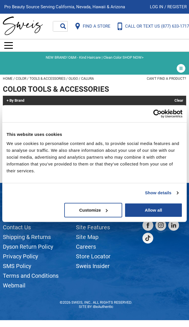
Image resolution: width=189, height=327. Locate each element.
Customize (93, 210)
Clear (178, 101)
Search (63, 26)
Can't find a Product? (166, 79)
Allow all (153, 210)
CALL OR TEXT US (157, 26)
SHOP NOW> (133, 57)
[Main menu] (8, 45)
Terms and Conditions (31, 275)
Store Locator (93, 256)
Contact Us (17, 227)
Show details (158, 192)
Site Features (93, 227)
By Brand (16, 101)
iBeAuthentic (103, 306)
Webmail (14, 285)
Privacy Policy (20, 256)
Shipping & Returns (27, 237)
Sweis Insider (93, 266)
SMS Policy (17, 266)
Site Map (87, 237)
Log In (157, 6)
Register (177, 6)
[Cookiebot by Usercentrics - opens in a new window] (157, 113)
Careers (86, 246)
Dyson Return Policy (28, 246)
